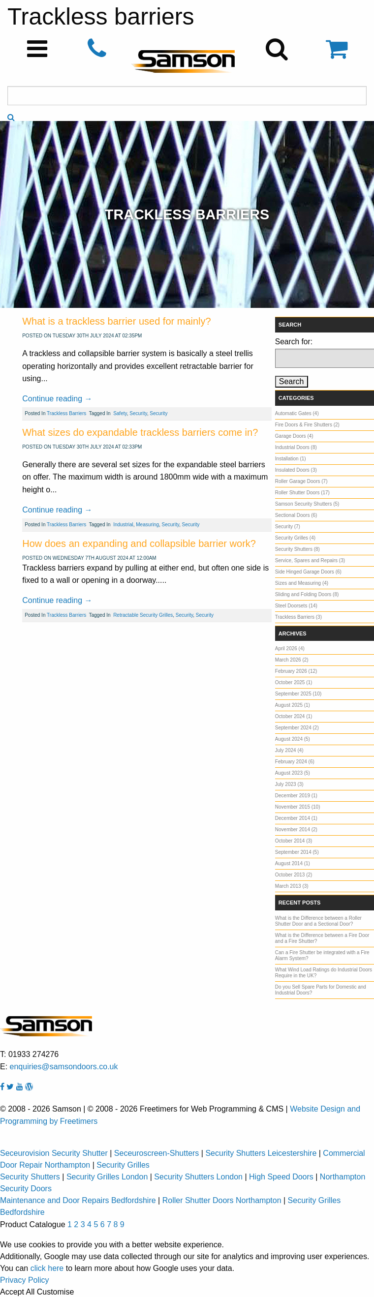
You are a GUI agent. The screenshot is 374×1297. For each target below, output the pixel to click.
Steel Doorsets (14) (296, 605)
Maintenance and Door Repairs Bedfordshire (78, 1200)
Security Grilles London (107, 1177)
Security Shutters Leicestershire (260, 1153)
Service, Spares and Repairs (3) (310, 560)
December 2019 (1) (296, 795)
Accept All (17, 1292)
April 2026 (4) (290, 648)
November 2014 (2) (296, 829)
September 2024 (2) (297, 727)
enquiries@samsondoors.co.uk (64, 1066)
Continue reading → (57, 398)
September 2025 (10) (298, 693)
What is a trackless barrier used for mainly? (116, 321)
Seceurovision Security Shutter (54, 1153)
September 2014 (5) (297, 852)
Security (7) (287, 526)
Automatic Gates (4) (297, 413)
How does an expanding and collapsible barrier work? (139, 543)
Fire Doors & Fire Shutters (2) (307, 424)
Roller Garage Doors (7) (301, 481)
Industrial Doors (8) (296, 447)
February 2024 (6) (294, 761)
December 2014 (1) (296, 818)
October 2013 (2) (293, 874)
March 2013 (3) (292, 886)
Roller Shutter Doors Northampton (221, 1200)
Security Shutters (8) (297, 549)
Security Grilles (123, 1165)
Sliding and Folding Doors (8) (307, 594)
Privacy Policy (24, 1280)
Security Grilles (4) (295, 538)
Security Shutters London (198, 1177)
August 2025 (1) (292, 705)
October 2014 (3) (293, 841)
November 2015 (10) (297, 807)
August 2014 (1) (292, 863)
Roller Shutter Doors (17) (302, 492)
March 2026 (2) (292, 660)
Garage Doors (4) (294, 436)
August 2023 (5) (292, 773)
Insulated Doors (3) (296, 470)
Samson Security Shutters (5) (307, 504)
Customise (55, 1292)
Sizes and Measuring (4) (301, 583)
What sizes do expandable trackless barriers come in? (140, 432)
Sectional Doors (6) (296, 515)
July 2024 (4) (289, 750)
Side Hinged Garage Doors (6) (308, 571)
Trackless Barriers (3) (298, 617)
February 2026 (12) (296, 671)
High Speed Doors (281, 1177)
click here (47, 1268)
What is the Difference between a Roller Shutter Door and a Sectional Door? (318, 921)
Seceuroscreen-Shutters (156, 1153)
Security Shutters (30, 1177)
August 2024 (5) (292, 739)
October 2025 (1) (293, 682)
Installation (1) (290, 458)
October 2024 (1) (293, 716)
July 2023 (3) (289, 784)
